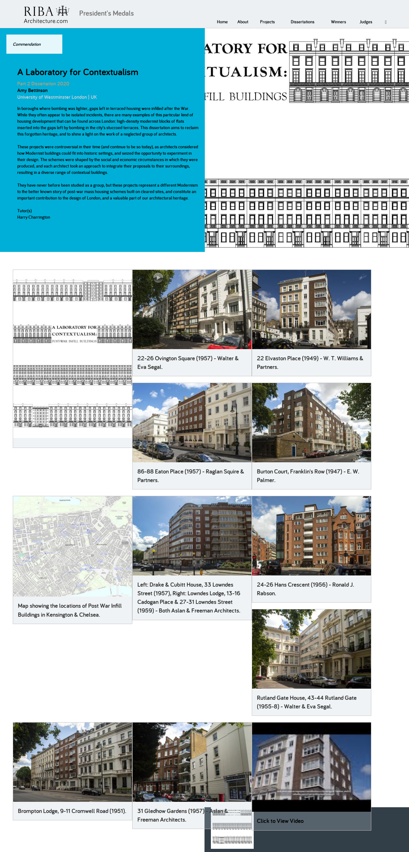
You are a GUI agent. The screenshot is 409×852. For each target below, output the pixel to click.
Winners (338, 22)
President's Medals (106, 13)
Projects (267, 22)
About (242, 22)
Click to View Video (280, 821)
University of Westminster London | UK (57, 97)
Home (222, 22)
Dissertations (302, 22)
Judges (365, 22)
